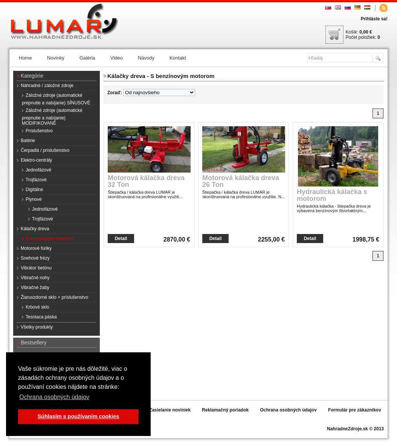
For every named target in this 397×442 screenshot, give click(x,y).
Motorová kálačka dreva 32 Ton (146, 181)
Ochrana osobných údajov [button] (54, 397)
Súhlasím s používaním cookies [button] (78, 416)
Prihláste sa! (374, 18)
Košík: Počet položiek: (363, 34)
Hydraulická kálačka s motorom (332, 195)
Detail (121, 238)
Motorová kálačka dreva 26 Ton (240, 181)
